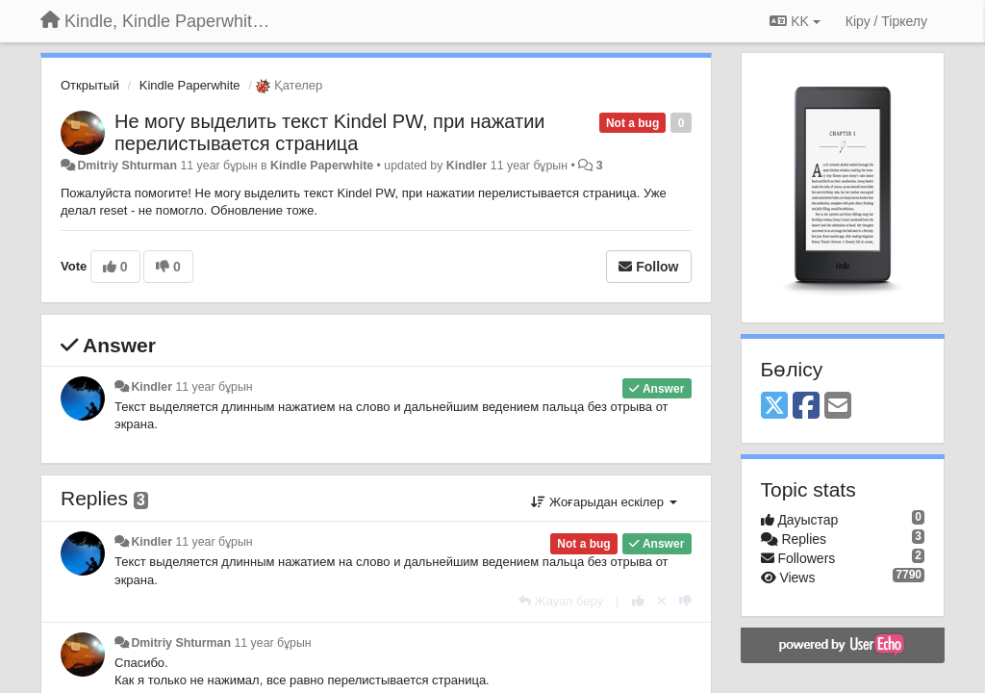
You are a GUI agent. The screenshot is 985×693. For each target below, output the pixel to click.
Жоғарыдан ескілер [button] (603, 502)
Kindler (467, 165)
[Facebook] (806, 407)
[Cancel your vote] (662, 601)
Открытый (90, 85)
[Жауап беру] (560, 601)
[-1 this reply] (685, 601)
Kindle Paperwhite (189, 85)
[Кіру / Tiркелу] (886, 21)
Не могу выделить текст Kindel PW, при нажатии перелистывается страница (329, 132)
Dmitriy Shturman (127, 165)
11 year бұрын (213, 387)
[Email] (837, 407)
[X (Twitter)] (774, 407)
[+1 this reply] (638, 601)
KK (795, 21)
